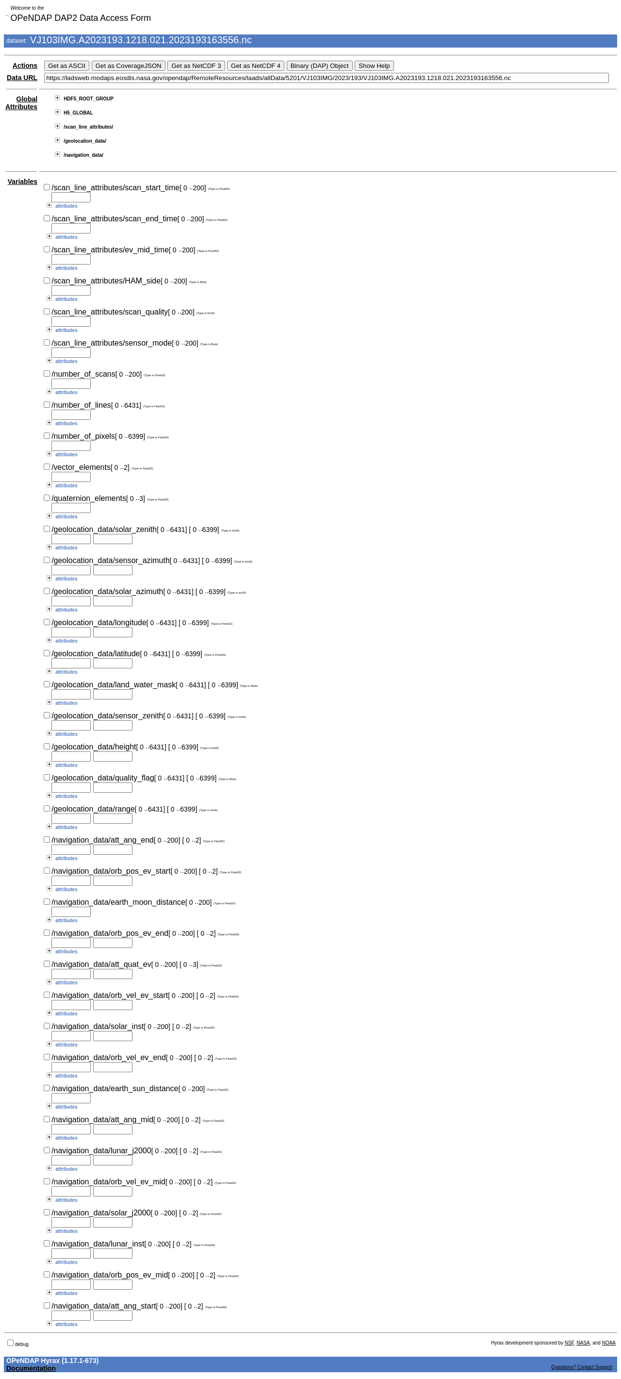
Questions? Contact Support (581, 1367)
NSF (569, 1343)
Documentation (31, 1368)
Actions (25, 65)
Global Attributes (21, 103)
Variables (23, 181)
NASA (582, 1343)
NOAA (609, 1343)
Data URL (22, 78)
